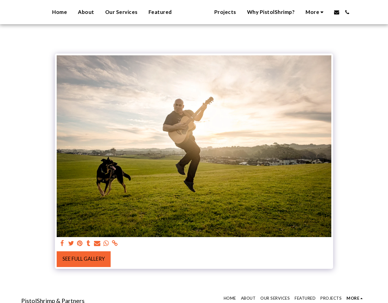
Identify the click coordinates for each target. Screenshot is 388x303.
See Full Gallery (83, 259)
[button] (345, 12)
